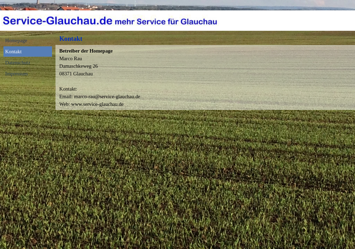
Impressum (16, 73)
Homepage (16, 40)
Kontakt (13, 51)
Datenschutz (17, 62)
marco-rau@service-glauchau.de (107, 96)
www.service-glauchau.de (97, 104)
